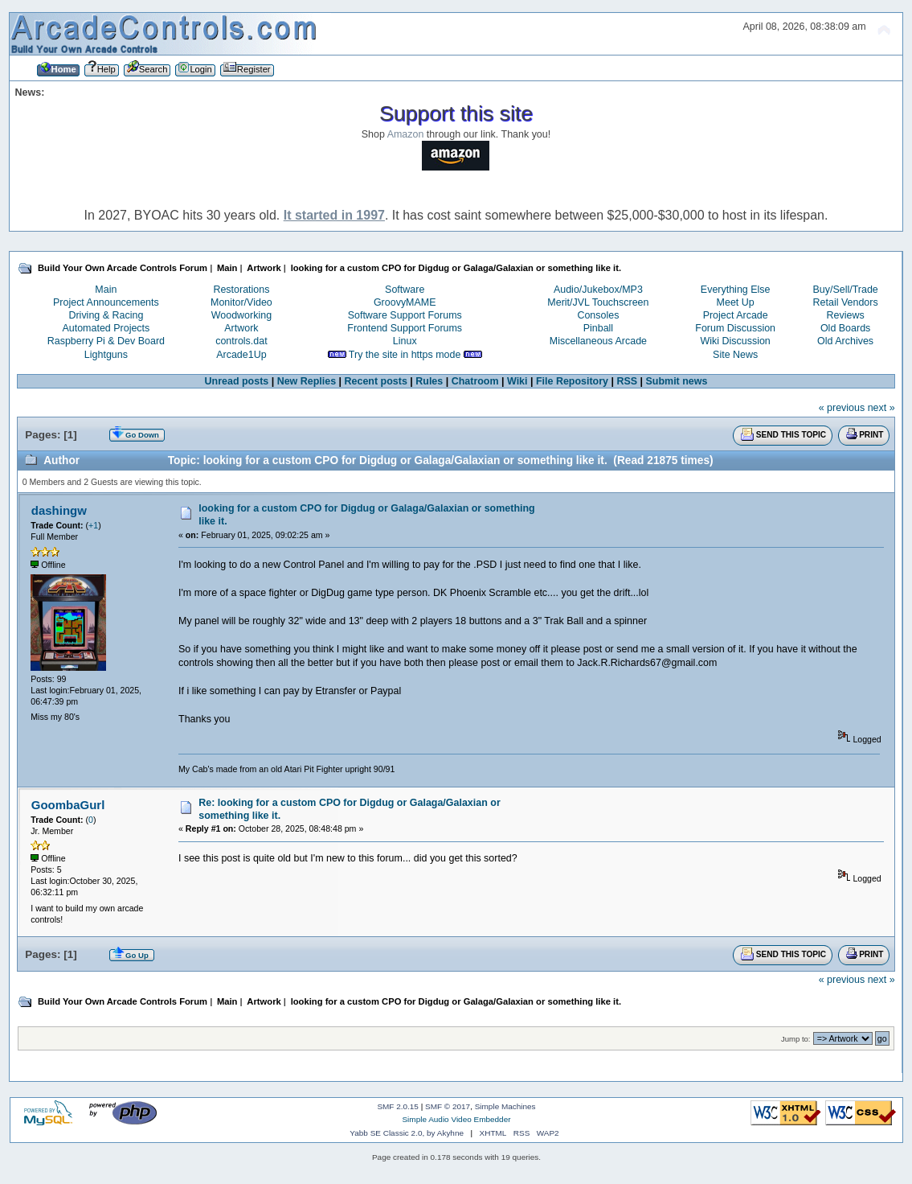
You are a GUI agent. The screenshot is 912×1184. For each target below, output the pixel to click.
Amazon (405, 134)
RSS (626, 381)
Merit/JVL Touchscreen (597, 302)
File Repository (572, 381)
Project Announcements (106, 302)
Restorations (241, 289)
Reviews (846, 315)
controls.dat (241, 341)
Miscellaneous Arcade (598, 341)
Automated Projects (105, 328)
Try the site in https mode (405, 354)
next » (881, 407)
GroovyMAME (405, 302)
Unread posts (237, 381)
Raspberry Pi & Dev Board (106, 341)
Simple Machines (505, 1106)
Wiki (517, 381)
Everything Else (736, 289)
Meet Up (736, 302)
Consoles (598, 315)
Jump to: (796, 1038)
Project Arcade (735, 315)
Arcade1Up (241, 354)
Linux (405, 341)
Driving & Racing (105, 315)
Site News (735, 354)
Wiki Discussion (736, 341)
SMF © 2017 (447, 1106)
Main (106, 289)
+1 (93, 525)
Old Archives (845, 341)
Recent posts (376, 381)
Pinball (598, 328)
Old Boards (845, 328)
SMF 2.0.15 (398, 1106)
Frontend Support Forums (404, 328)
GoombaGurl (67, 805)
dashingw (59, 510)
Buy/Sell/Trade (844, 289)
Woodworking (241, 315)
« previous (842, 407)
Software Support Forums (405, 315)
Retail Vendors (845, 302)
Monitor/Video (241, 302)
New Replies (306, 381)
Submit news (677, 381)
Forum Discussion (735, 328)
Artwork (241, 328)
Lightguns (106, 354)
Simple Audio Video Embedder (456, 1119)
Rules (429, 381)
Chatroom (475, 381)
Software (404, 289)
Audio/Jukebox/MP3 (598, 289)
